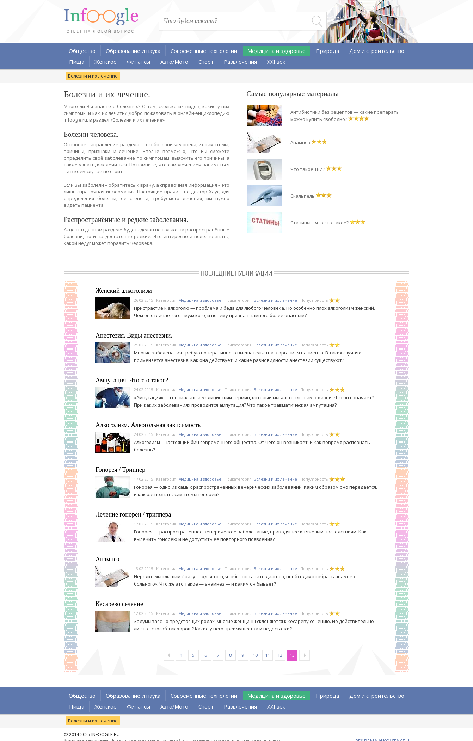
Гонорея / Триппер (120, 469)
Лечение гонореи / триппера (133, 514)
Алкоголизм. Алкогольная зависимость (148, 424)
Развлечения (240, 61)
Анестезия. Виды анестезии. (134, 335)
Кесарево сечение (119, 603)
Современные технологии (204, 50)
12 (279, 655)
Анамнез (300, 142)
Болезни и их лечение (93, 76)
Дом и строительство (376, 50)
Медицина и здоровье (276, 50)
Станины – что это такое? (319, 223)
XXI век (276, 61)
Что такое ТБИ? (307, 169)
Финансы (138, 61)
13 (292, 655)
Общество (82, 50)
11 (267, 655)
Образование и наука (133, 50)
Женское (105, 61)
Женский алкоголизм (124, 290)
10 (255, 655)
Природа (327, 50)
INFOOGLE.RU (105, 734)
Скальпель (302, 196)
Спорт (206, 61)
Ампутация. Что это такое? (132, 380)
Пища (76, 61)
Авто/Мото (174, 61)
